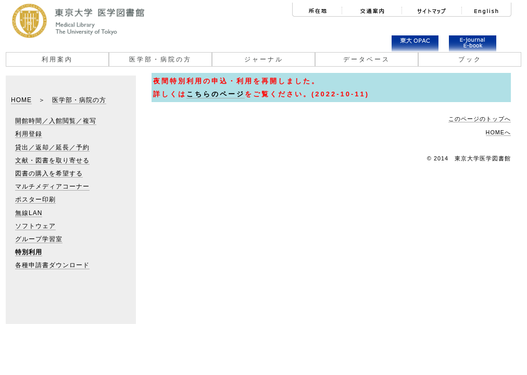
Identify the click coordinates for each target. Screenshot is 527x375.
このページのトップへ (479, 119)
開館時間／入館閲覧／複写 (55, 120)
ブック (470, 59)
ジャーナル (263, 59)
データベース (366, 59)
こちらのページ (215, 94)
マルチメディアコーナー (52, 186)
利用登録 (28, 134)
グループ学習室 (38, 239)
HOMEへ (498, 132)
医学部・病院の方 (160, 59)
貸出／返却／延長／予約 (52, 147)
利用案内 (57, 59)
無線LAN (28, 213)
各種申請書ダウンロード (52, 265)
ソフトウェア (35, 226)
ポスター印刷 (35, 199)
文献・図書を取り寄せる (52, 160)
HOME (21, 100)
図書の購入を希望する (49, 173)
